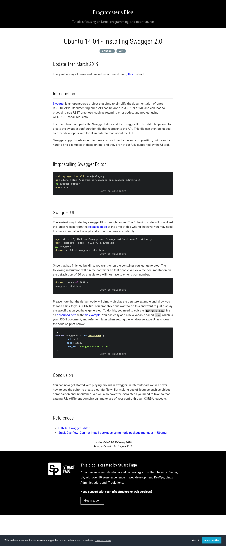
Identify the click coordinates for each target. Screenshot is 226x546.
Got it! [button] (195, 540)
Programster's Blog (113, 12)
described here (66, 315)
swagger (107, 50)
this (130, 74)
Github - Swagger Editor (73, 428)
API (121, 50)
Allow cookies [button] (211, 540)
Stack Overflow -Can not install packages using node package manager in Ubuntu (112, 432)
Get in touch (92, 500)
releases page (97, 227)
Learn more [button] (103, 540)
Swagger (58, 103)
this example (91, 315)
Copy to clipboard (113, 190)
